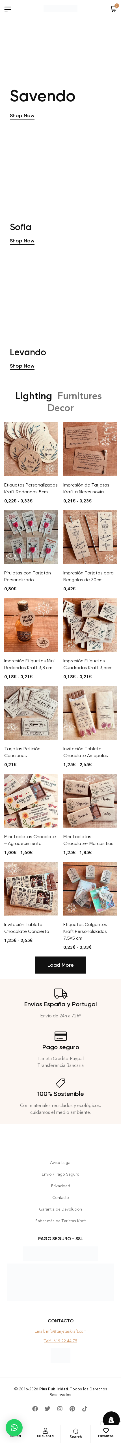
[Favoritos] (106, 1431)
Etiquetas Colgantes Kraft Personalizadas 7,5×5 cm (85, 939)
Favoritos (106, 1436)
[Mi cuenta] (45, 1431)
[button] (14, 1427)
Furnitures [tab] (79, 404)
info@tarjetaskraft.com (66, 1331)
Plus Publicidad (53, 1389)
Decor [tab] (60, 416)
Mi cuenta (45, 1436)
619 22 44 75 (65, 1341)
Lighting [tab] (33, 404)
